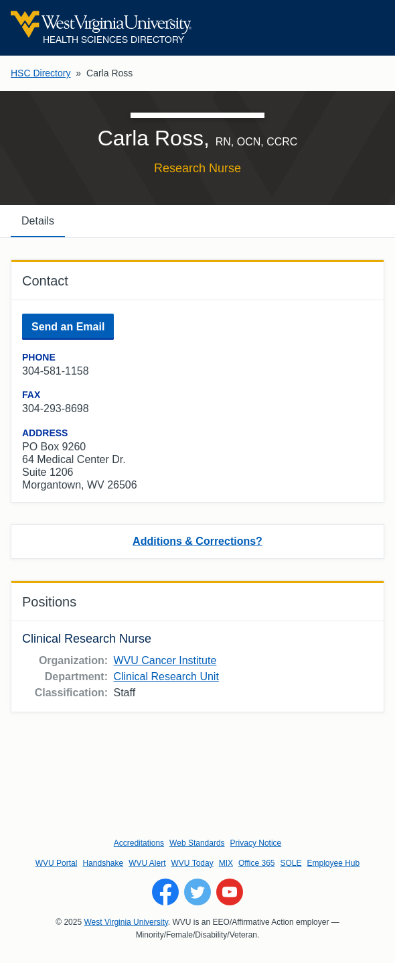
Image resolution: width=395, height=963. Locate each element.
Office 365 (256, 863)
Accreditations (139, 843)
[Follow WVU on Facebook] (165, 892)
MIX (226, 863)
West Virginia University (125, 922)
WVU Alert (147, 863)
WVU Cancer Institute (164, 660)
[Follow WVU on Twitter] (197, 892)
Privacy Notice (256, 843)
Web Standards (197, 843)
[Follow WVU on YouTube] (229, 892)
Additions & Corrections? (197, 541)
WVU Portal (56, 863)
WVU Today (192, 863)
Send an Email (67, 326)
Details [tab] (37, 221)
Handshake (102, 863)
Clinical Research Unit (165, 676)
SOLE (290, 863)
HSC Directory (40, 73)
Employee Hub (333, 863)
